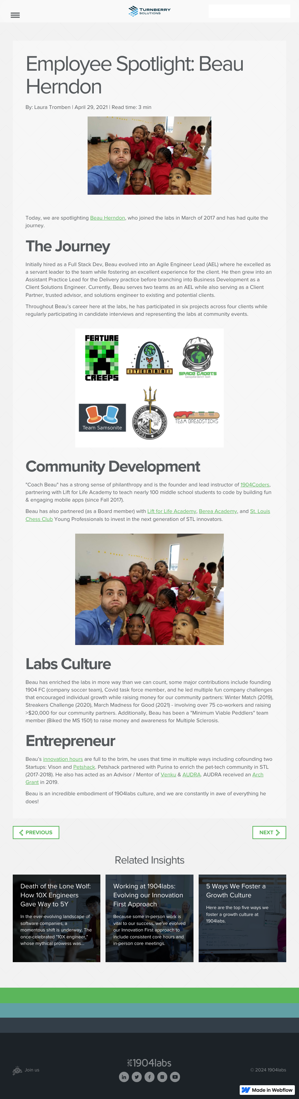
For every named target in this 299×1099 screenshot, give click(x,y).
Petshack (84, 767)
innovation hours (63, 759)
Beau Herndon (107, 218)
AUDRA (191, 775)
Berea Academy (218, 511)
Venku (168, 775)
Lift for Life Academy (172, 511)
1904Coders (254, 485)
